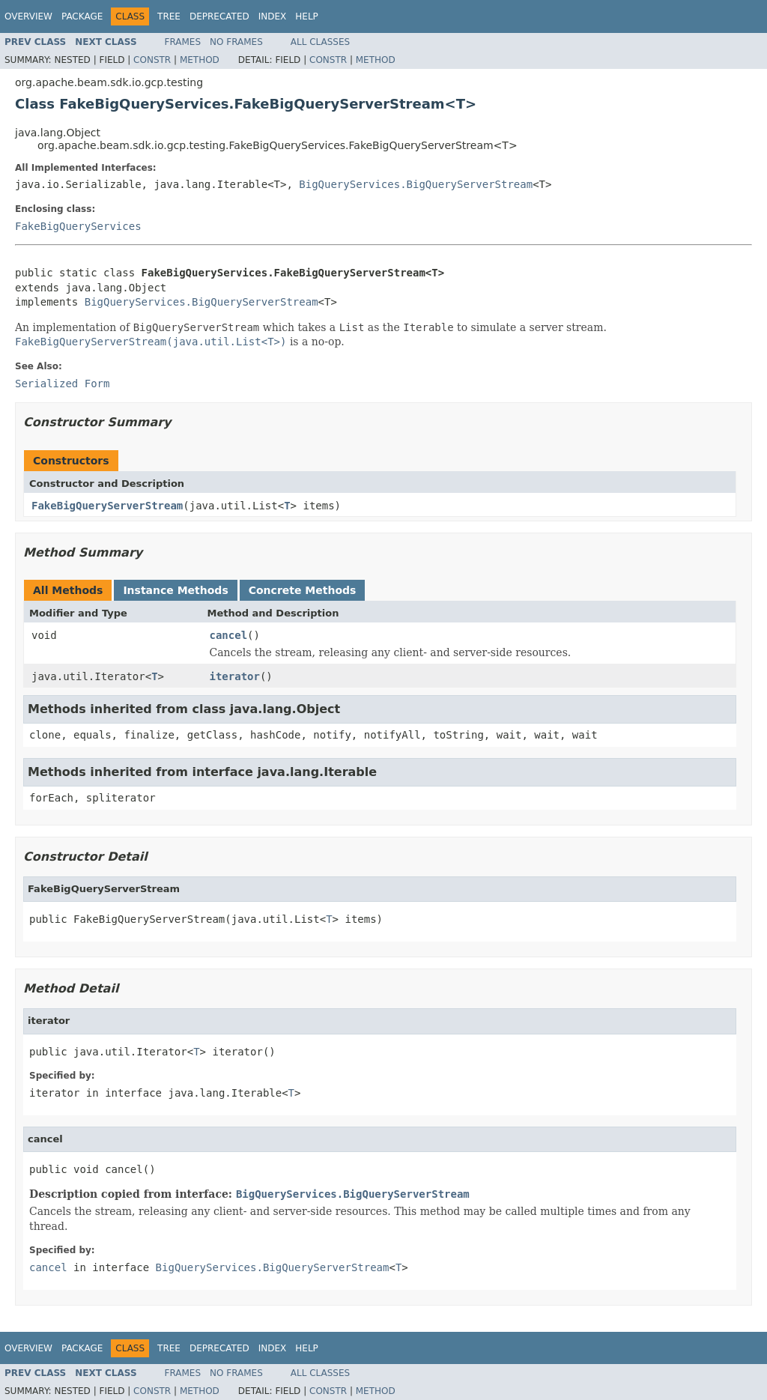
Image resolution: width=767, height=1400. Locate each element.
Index (272, 16)
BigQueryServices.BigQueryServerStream (416, 184)
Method (199, 60)
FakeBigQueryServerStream (107, 506)
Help (306, 16)
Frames (183, 42)
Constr (152, 60)
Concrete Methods (303, 590)
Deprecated (219, 16)
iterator (235, 676)
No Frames (236, 42)
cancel (229, 635)
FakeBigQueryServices (78, 226)
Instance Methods (175, 590)
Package (82, 16)
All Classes (320, 42)
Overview (28, 16)
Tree (169, 16)
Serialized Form (62, 384)
